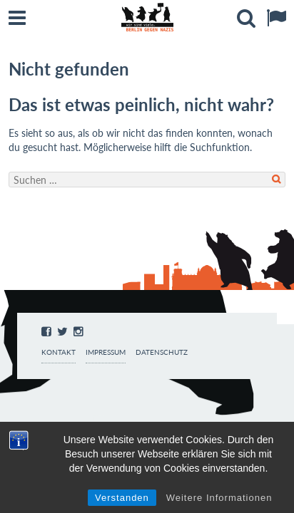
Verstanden (122, 497)
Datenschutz (162, 352)
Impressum (106, 352)
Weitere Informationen (219, 497)
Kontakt (58, 352)
